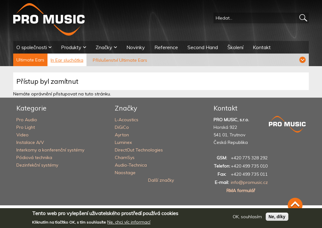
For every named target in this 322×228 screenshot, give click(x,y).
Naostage (125, 172)
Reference (166, 47)
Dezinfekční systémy (37, 165)
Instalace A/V (30, 142)
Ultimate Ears (30, 60)
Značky (104, 47)
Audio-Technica (131, 165)
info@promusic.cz (249, 182)
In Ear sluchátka (67, 60)
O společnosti (31, 47)
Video (22, 135)
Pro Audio (26, 120)
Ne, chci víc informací (128, 224)
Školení (235, 47)
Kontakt (262, 47)
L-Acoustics (126, 120)
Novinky (135, 47)
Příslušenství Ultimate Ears (120, 60)
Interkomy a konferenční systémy (50, 150)
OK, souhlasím (247, 218)
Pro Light (25, 127)
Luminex (123, 142)
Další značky (161, 180)
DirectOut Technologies (139, 150)
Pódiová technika (34, 157)
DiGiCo (122, 127)
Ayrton (122, 135)
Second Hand (202, 47)
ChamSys (125, 157)
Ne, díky (277, 218)
